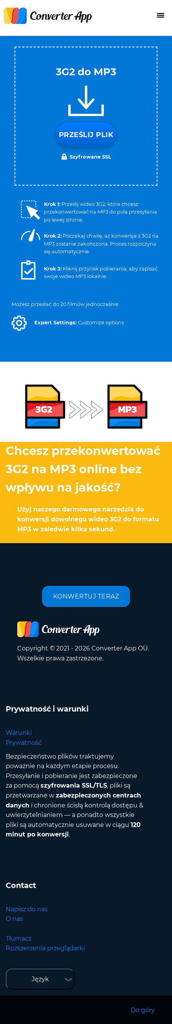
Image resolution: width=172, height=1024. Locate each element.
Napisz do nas (27, 909)
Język (40, 979)
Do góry (143, 1010)
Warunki (19, 732)
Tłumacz (18, 938)
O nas (14, 918)
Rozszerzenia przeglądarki (45, 948)
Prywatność (24, 742)
